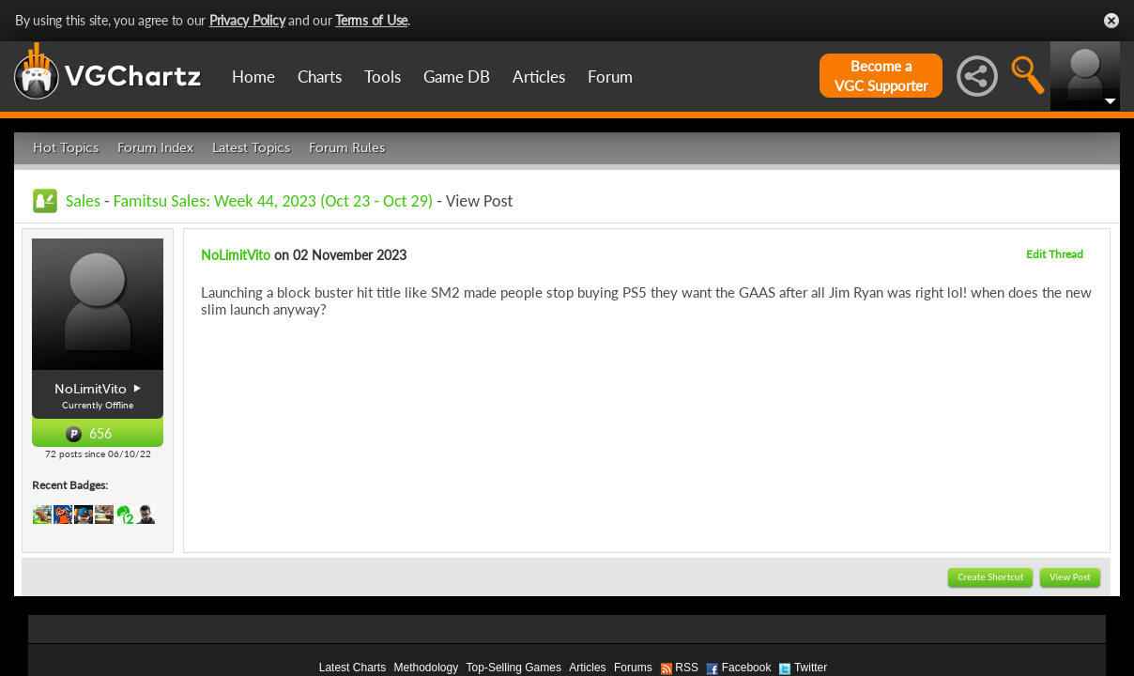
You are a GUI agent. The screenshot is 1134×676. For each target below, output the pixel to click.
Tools (382, 76)
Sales (83, 201)
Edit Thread (1054, 254)
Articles (539, 76)
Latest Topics (251, 148)
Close (1111, 20)
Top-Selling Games (514, 667)
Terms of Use (371, 20)
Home (253, 76)
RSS (686, 667)
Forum (610, 76)
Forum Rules (347, 148)
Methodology (425, 667)
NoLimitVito (235, 255)
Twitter (810, 667)
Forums (633, 667)
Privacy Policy (247, 20)
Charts (320, 76)
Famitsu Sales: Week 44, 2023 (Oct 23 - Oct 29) (274, 201)
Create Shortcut (990, 577)
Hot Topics (66, 148)
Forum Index (155, 148)
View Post (1070, 577)
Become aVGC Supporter (881, 75)
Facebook (747, 667)
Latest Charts (352, 667)
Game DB (456, 76)
